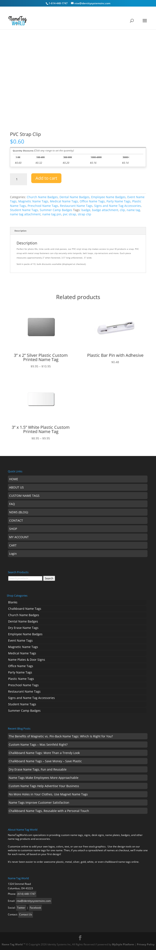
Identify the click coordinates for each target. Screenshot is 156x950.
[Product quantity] (18, 179)
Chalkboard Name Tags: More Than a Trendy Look (44, 753)
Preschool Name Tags (43, 206)
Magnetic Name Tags (33, 201)
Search (49, 578)
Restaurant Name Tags (76, 206)
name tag (133, 210)
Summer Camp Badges (56, 210)
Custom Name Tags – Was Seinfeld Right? (38, 744)
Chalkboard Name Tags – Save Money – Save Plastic (45, 761)
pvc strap (69, 214)
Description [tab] (20, 230)
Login (13, 554)
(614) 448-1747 (26, 894)
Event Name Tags (20, 640)
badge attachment (105, 210)
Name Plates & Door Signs (26, 660)
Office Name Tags (92, 201)
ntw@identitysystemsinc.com (34, 901)
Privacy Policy (146, 944)
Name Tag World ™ (13, 944)
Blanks (12, 602)
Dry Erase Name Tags (23, 628)
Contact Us (25, 914)
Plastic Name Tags (21, 679)
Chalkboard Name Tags (24, 609)
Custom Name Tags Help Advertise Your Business (44, 786)
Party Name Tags (118, 201)
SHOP (13, 529)
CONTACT (16, 520)
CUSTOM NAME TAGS (24, 496)
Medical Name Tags (64, 201)
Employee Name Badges (108, 197)
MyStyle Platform (123, 944)
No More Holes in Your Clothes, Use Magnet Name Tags (48, 794)
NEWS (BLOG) (18, 512)
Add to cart (46, 178)
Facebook (35, 907)
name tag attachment (25, 214)
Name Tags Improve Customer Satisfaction (39, 802)
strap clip (84, 214)
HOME (13, 479)
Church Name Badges (42, 197)
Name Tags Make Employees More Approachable (43, 778)
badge (85, 210)
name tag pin (51, 214)
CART (13, 545)
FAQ (12, 504)
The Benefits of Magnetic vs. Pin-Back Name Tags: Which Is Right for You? (61, 736)
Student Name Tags (24, 210)
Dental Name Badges (74, 197)
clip (122, 210)
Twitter (21, 907)
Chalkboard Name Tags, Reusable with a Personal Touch (49, 811)
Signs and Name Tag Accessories (117, 206)
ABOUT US (16, 487)
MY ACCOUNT (19, 537)
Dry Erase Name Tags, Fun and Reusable (38, 769)
